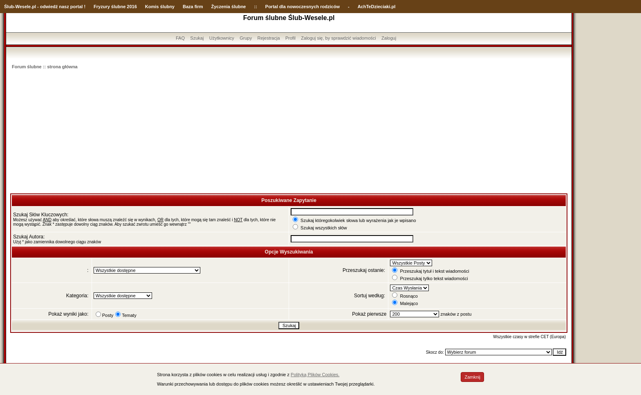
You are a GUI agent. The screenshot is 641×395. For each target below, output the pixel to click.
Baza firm (193, 6)
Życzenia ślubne (228, 6)
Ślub (9, 6)
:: (255, 6)
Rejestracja (269, 38)
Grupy (246, 38)
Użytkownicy (221, 38)
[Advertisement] (289, 132)
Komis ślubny (160, 6)
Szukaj (197, 38)
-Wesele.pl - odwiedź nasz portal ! (49, 6)
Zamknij (472, 377)
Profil (290, 38)
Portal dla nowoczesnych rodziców (302, 6)
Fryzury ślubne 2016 (115, 6)
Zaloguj (388, 38)
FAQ (180, 38)
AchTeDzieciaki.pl (377, 6)
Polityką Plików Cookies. (315, 374)
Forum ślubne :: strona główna (45, 66)
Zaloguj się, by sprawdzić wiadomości (338, 38)
